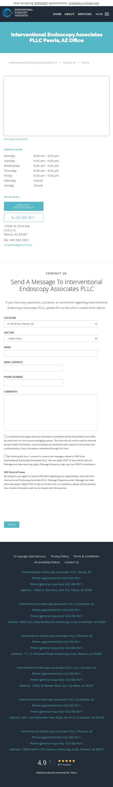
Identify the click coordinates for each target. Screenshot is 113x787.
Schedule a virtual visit (84, 3)
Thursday (38, 171)
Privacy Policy (60, 556)
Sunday (38, 185)
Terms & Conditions (86, 556)
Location (10, 318)
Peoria (85, 62)
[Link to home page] (22, 12)
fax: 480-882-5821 (16, 240)
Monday (38, 156)
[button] (107, 14)
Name (7, 347)
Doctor (9, 332)
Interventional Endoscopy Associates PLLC (33, 62)
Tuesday (38, 161)
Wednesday (38, 166)
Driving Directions (16, 139)
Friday (38, 175)
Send (11, 524)
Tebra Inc (40, 556)
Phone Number (13, 377)
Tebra (73, 772)
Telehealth (41, 3)
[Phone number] (23, 217)
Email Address (13, 362)
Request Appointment (23, 206)
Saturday (38, 180)
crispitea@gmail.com (18, 245)
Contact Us (69, 62)
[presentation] (34, 505)
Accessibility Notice (47, 562)
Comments (11, 391)
